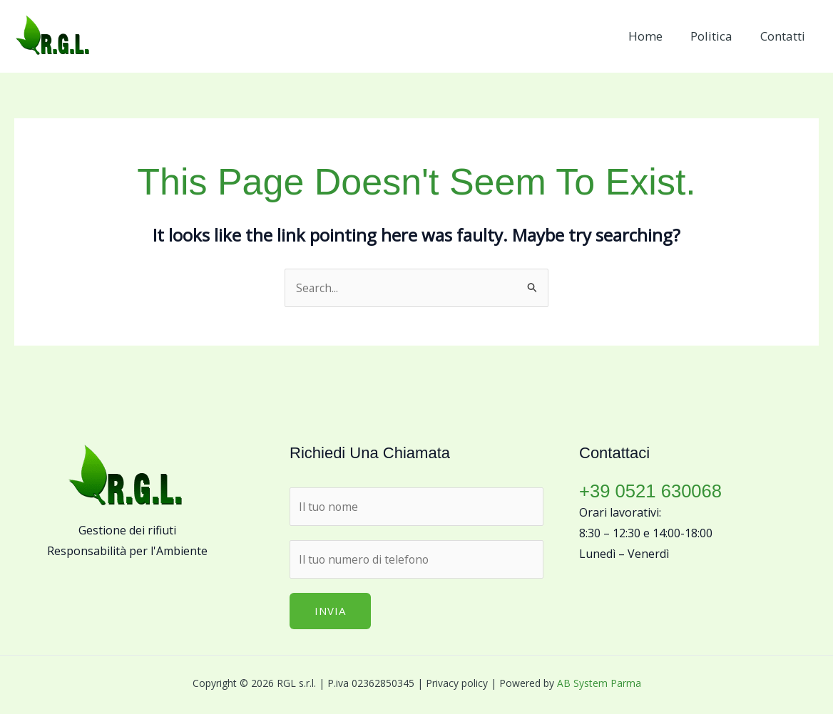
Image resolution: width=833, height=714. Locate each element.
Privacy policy (457, 684)
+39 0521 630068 (651, 491)
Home (654, 36)
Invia (330, 612)
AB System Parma (599, 684)
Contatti (784, 36)
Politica (716, 36)
